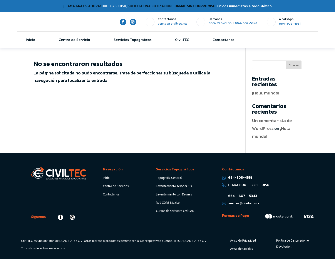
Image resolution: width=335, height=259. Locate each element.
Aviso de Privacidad (243, 240)
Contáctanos (223, 39)
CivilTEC (182, 39)
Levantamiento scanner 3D (174, 186)
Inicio (30, 39)
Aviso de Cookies (241, 249)
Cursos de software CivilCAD (175, 211)
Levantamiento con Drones (174, 194)
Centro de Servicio (74, 39)
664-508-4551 (290, 23)
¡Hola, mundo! (265, 93)
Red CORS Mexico (168, 202)
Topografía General (169, 178)
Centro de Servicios (116, 186)
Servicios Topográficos (133, 39)
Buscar (294, 65)
